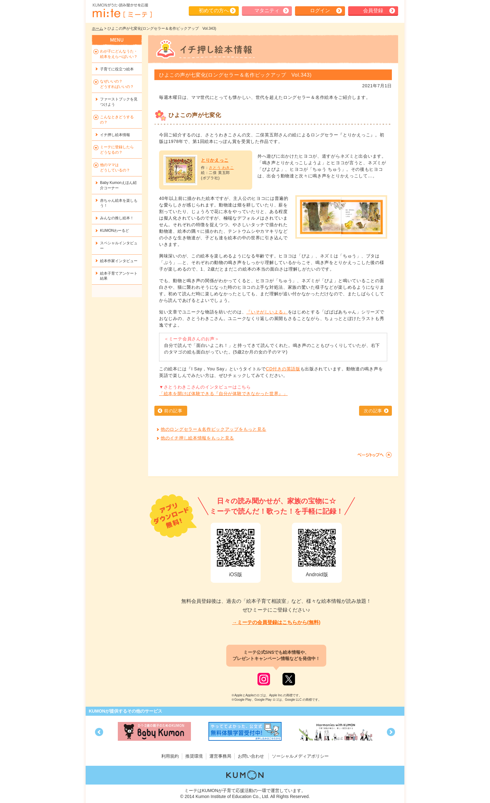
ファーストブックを (119, 102)
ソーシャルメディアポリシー (300, 756)
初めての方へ (214, 10)
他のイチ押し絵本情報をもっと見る (197, 437)
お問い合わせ (251, 756)
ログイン (320, 10)
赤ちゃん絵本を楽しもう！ (119, 203)
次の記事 (373, 410)
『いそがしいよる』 (267, 311)
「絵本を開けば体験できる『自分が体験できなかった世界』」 (223, 393)
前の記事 (173, 410)
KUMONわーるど (114, 230)
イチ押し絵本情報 (115, 135)
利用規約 (170, 756)
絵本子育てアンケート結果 (119, 276)
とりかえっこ (214, 160)
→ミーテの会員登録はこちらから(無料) (276, 622)
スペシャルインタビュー (119, 246)
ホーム (97, 28)
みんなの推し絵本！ (117, 218)
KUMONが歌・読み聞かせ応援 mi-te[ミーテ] (122, 10)
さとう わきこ (221, 167)
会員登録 (373, 10)
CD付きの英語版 (283, 368)
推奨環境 (194, 756)
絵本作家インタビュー (119, 261)
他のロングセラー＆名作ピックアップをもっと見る (213, 429)
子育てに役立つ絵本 (117, 69)
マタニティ (266, 10)
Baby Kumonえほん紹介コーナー (118, 185)
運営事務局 (220, 756)
